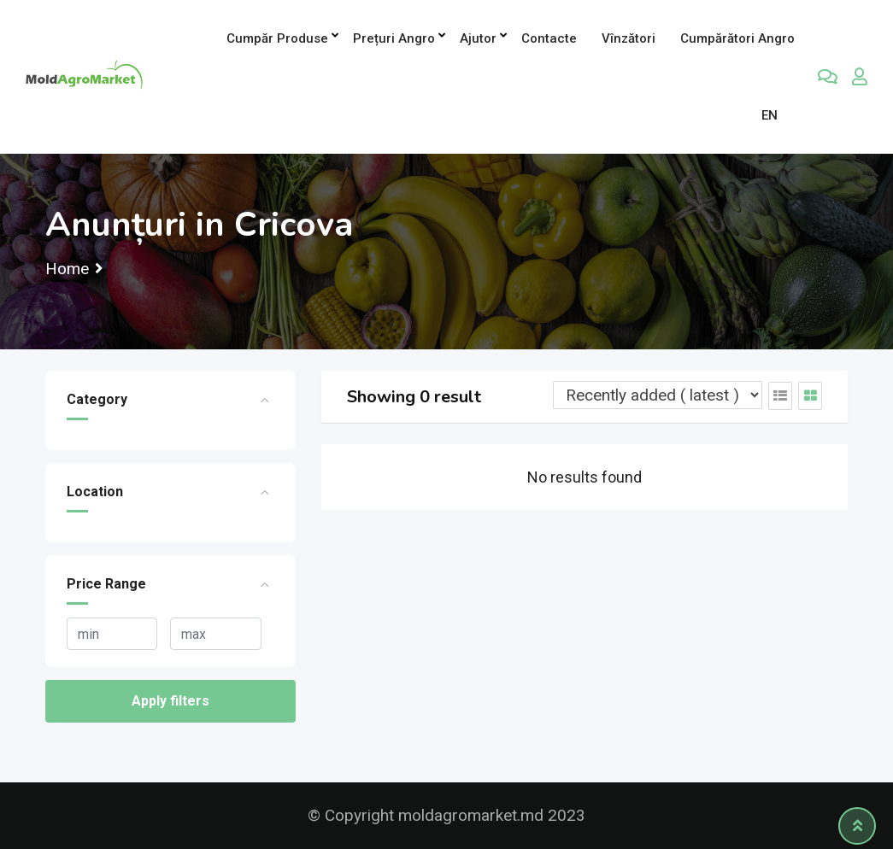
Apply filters (170, 701)
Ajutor (478, 38)
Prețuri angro (394, 38)
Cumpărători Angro (737, 38)
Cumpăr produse (277, 38)
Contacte (549, 38)
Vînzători (628, 38)
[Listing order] (657, 395)
